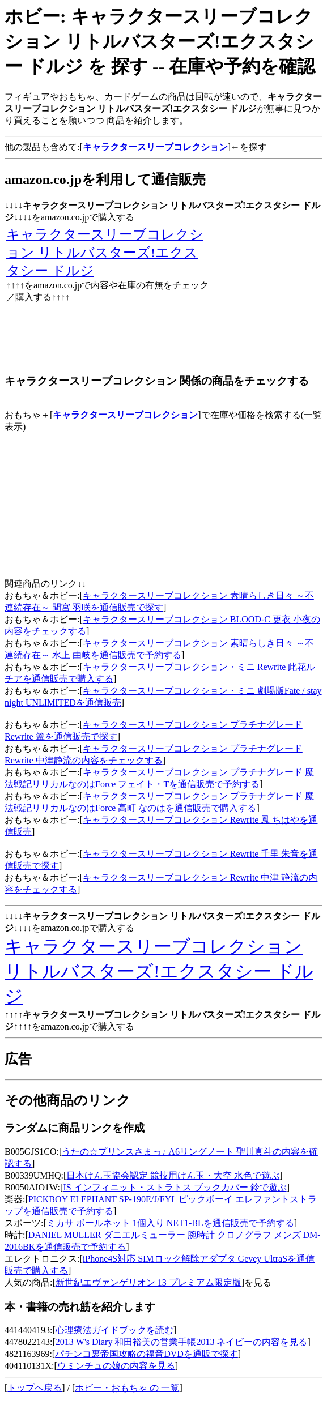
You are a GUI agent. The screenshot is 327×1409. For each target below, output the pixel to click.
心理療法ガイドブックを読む (114, 1330)
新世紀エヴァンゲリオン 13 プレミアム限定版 (148, 1282)
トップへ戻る (34, 1388)
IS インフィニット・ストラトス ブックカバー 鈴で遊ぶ (174, 1187)
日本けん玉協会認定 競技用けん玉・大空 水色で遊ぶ (172, 1175)
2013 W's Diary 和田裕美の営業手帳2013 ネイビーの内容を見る (182, 1342)
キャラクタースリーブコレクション (125, 415)
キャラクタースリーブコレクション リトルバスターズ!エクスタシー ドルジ (104, 252)
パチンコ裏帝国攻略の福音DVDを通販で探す (146, 1354)
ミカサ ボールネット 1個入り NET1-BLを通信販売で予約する (170, 1223)
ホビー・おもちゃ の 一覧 (127, 1388)
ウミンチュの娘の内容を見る (116, 1365)
